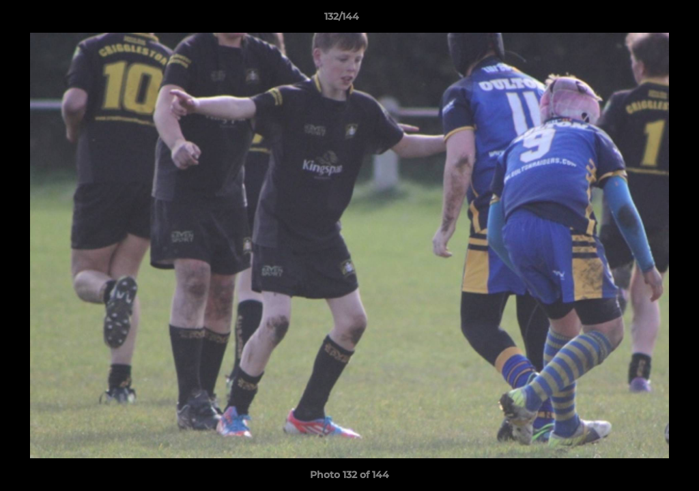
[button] (641, 20)
